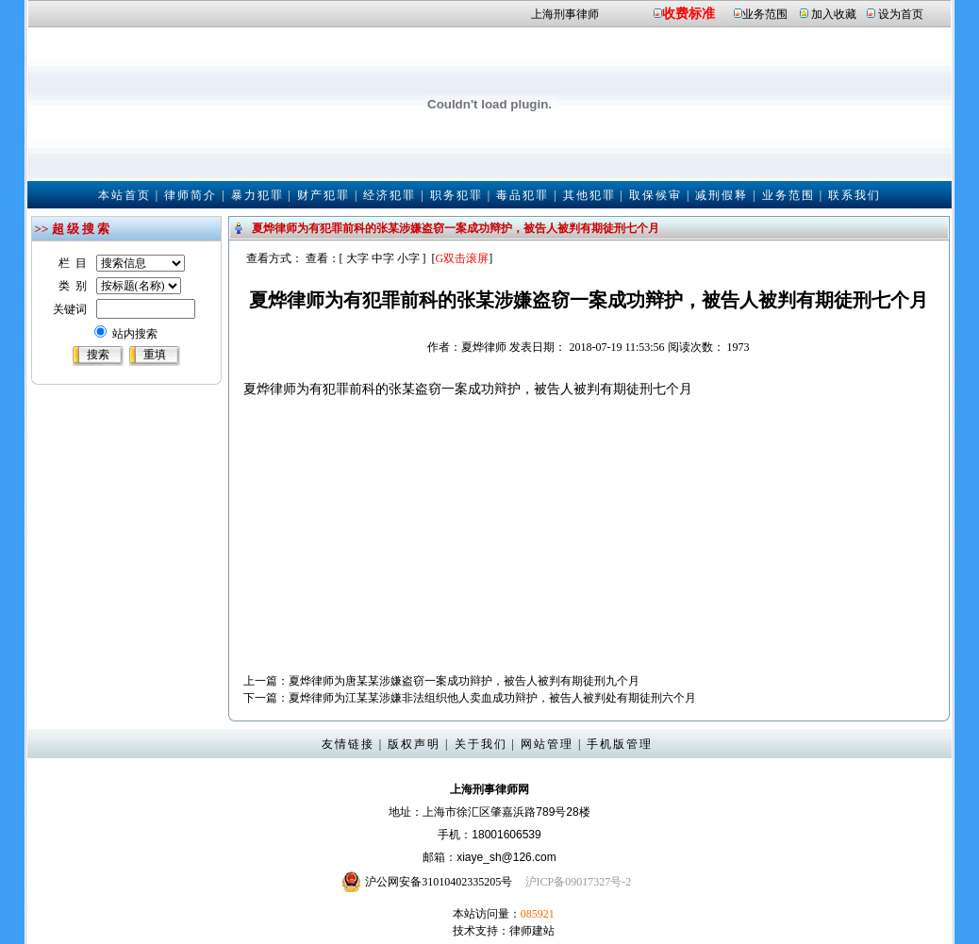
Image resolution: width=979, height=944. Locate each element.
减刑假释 (721, 195)
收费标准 (688, 14)
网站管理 (547, 744)
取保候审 (655, 195)
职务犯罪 (456, 195)
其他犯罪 (589, 195)
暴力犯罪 (257, 195)
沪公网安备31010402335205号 (438, 881)
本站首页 (124, 195)
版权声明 (414, 744)
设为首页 (900, 14)
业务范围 (765, 14)
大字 (357, 258)
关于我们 (481, 744)
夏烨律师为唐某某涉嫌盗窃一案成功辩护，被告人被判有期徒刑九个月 (464, 680)
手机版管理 (620, 744)
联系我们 (854, 195)
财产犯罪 (323, 195)
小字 (408, 258)
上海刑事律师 (565, 14)
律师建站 (532, 930)
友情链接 (348, 744)
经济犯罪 (389, 195)
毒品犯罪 (522, 195)
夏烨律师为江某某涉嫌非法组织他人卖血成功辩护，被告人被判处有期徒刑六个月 (492, 697)
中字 (383, 258)
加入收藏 (833, 14)
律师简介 (190, 195)
